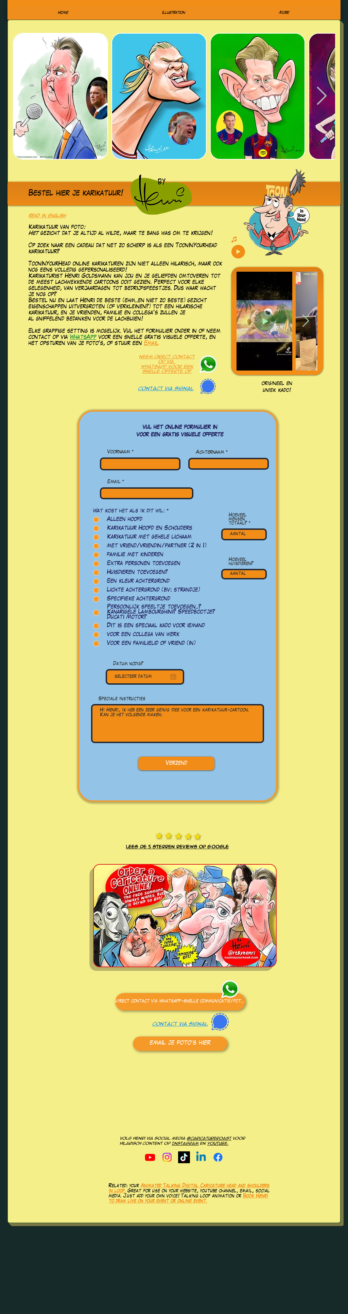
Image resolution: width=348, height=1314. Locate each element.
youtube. (217, 1143)
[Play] (238, 251)
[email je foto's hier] (180, 1044)
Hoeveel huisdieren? (241, 562)
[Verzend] (176, 763)
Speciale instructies (122, 699)
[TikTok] (184, 1157)
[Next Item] (321, 96)
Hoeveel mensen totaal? (238, 520)
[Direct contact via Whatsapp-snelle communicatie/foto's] (180, 1001)
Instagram (185, 1143)
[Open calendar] (173, 677)
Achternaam (210, 453)
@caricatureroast (209, 1138)
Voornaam (118, 452)
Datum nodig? (128, 664)
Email (151, 343)
